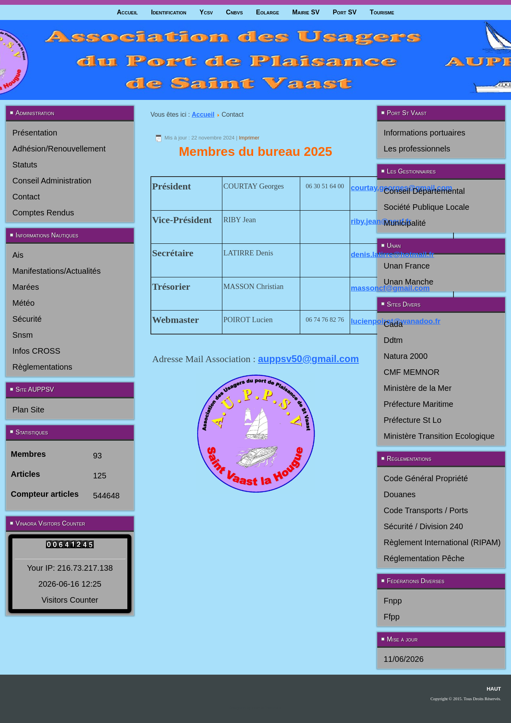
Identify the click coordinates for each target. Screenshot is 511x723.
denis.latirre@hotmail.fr (392, 254)
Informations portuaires (424, 132)
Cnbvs (234, 12)
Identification (168, 12)
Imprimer (249, 138)
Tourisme (382, 12)
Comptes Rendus (43, 212)
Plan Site (28, 409)
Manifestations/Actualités (56, 271)
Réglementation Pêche (424, 558)
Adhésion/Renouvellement (59, 148)
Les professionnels (417, 148)
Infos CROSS (36, 351)
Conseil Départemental (424, 191)
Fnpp (393, 600)
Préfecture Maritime (419, 404)
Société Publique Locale (426, 207)
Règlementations (42, 366)
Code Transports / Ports (426, 510)
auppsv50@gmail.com (308, 358)
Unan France (407, 265)
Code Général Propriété (426, 478)
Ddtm (393, 340)
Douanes (400, 494)
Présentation (34, 132)
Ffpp (392, 616)
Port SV (345, 12)
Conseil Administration (51, 180)
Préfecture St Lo (413, 420)
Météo (23, 303)
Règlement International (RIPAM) (442, 542)
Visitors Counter (70, 600)
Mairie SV (305, 12)
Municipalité (405, 223)
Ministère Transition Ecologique (439, 436)
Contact (26, 196)
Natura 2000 (406, 356)
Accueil (127, 12)
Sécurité (27, 319)
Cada (393, 324)
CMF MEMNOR (412, 372)
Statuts (24, 164)
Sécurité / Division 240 (423, 526)
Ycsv (206, 12)
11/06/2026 (404, 659)
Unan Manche (409, 281)
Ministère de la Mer (418, 388)
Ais (18, 255)
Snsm (22, 335)
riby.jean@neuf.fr (381, 221)
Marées (25, 287)
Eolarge (267, 12)
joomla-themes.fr (266, 708)
